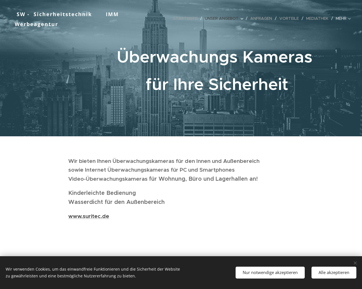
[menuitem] (187, 18)
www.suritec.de (88, 216)
